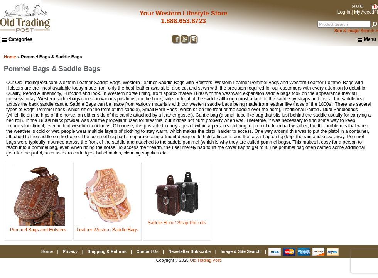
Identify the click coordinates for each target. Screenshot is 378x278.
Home (10, 56)
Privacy (70, 251)
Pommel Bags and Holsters (38, 227)
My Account (366, 12)
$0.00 (357, 6)
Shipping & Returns (107, 251)
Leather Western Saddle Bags (107, 227)
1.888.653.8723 (183, 21)
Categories (17, 39)
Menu (367, 40)
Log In (344, 12)
